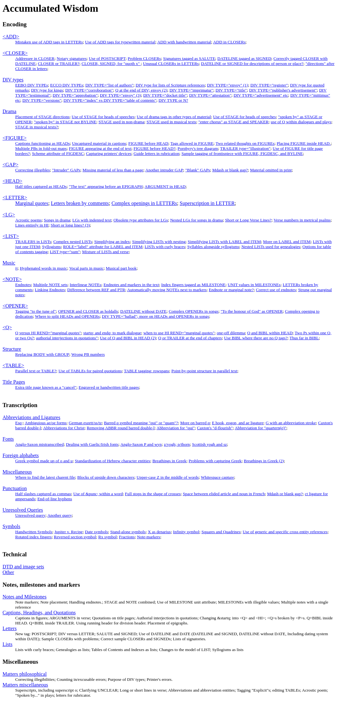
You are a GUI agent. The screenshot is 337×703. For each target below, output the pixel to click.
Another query (59, 515)
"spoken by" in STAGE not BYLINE (65, 121)
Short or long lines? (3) (70, 225)
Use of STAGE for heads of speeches (103, 116)
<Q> (7, 327)
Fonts (8, 439)
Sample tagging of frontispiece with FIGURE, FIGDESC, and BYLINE (242, 153)
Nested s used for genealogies (270, 246)
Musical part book (121, 268)
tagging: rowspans (146, 370)
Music (9, 262)
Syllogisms (51, 246)
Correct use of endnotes (276, 289)
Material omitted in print (271, 170)
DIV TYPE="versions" (42, 100)
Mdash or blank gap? (230, 170)
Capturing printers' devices (108, 153)
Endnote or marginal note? (231, 289)
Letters (9, 628)
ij (16, 268)
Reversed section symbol (75, 536)
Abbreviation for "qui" (176, 427)
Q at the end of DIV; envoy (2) (141, 90)
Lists (7, 644)
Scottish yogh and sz (209, 444)
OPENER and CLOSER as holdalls (88, 311)
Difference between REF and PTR (96, 289)
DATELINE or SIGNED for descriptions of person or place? (252, 63)
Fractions (127, 536)
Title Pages (14, 382)
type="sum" (65, 251)
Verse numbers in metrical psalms (302, 220)
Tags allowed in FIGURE (192, 143)
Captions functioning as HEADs (42, 143)
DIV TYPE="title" (231, 90)
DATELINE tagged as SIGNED (244, 58)
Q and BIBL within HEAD (270, 332)
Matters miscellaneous (25, 684)
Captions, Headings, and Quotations (39, 612)
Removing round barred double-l (120, 427)
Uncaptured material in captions (99, 143)
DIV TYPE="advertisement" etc (261, 95)
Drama (9, 111)
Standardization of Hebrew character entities (112, 460)
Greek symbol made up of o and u (44, 460)
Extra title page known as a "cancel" (45, 387)
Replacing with (42, 354)
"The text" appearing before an (106, 186)
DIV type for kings (47, 90)
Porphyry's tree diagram (198, 148)
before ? (154, 148)
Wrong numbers (88, 354)
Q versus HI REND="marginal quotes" (48, 332)
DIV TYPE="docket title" (165, 95)
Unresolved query (30, 515)
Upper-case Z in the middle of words (168, 477)
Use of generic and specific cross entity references (285, 531)
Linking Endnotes (50, 289)
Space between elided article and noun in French (224, 493)
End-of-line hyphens (54, 498)
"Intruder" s (66, 170)
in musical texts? (36, 127)
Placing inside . (304, 143)
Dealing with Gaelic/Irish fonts (92, 444)
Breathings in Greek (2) (264, 460)
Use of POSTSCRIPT (107, 58)
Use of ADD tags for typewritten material (120, 42)
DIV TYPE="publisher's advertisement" (283, 90)
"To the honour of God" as (252, 311)
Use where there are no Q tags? (256, 338)
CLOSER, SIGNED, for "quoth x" (111, 63)
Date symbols (96, 531)
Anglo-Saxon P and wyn (141, 444)
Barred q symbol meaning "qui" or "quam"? (141, 422)
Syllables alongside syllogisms (213, 246)
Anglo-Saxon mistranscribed (39, 444)
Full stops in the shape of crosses (152, 493)
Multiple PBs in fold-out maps (41, 148)
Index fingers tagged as (193, 284)
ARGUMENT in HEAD (165, 186)
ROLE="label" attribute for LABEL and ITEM (102, 246)
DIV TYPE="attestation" (210, 95)
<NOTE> (12, 279)
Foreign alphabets (21, 455)
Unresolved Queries (23, 510)
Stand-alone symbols (128, 531)
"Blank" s (197, 170)
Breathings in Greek (169, 460)
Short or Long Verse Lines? (248, 220)
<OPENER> (15, 306)
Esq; (19, 422)
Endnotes (23, 284)
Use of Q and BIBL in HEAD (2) (128, 338)
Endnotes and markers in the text (131, 284)
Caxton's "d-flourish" (215, 427)
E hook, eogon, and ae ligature (237, 422)
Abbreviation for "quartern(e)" (260, 427)
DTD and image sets (23, 566)
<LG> (9, 214)
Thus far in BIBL (304, 338)
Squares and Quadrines (220, 531)
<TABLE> (13, 365)
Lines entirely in (32, 225)
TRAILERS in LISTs (33, 241)
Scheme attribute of (58, 153)
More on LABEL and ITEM (287, 241)
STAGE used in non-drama (121, 121)
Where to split (67, 316)
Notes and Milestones (25, 596)
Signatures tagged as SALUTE (189, 58)
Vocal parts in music (86, 268)
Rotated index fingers (33, 536)
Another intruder (164, 170)
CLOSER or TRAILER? (58, 63)
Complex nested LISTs (72, 241)
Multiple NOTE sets (50, 284)
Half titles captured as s (41, 186)
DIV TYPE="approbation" (75, 95)
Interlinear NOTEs (85, 284)
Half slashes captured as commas (43, 493)
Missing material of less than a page (112, 170)
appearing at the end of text (100, 148)
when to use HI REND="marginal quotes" (178, 332)
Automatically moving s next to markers (167, 289)
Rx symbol (107, 536)
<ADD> (11, 36)
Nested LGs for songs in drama (196, 220)
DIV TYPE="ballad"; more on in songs (155, 316)
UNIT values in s (254, 284)
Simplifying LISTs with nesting (158, 241)
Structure (12, 349)
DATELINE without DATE (143, 311)
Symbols (11, 526)
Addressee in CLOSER (35, 58)
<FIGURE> (15, 138)
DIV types (13, 79)
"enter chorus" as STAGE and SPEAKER (233, 121)
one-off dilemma (231, 332)
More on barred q (195, 422)
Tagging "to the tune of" (35, 311)
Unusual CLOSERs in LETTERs (171, 63)
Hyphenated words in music (43, 268)
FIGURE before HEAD (148, 143)
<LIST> (11, 236)
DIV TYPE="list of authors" (109, 85)
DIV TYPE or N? (173, 100)
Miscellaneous (17, 472)
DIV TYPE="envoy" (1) (227, 85)
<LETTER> (15, 197)
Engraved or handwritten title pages (109, 387)
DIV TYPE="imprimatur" (191, 90)
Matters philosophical (25, 674)
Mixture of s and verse (105, 251)
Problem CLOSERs (144, 58)
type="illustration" (245, 148)
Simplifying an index (112, 241)
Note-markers (148, 536)
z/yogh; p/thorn (177, 444)
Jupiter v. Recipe (69, 531)
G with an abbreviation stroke (291, 422)
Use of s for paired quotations (90, 370)
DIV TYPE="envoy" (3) (120, 95)
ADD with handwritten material (184, 42)
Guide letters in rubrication (156, 153)
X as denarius (159, 531)
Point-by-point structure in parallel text (204, 370)
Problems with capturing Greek (215, 460)
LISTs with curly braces (165, 246)
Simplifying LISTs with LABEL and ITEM (224, 241)
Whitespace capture (217, 477)
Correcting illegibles (32, 170)
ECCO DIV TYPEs (66, 85)
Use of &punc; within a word (98, 493)
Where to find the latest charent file (45, 477)
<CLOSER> (15, 53)
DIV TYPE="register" (269, 85)
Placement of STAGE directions (42, 116)
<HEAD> (12, 181)
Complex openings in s (144, 203)
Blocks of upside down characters (105, 477)
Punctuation (15, 488)
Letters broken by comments (80, 203)
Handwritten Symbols (33, 531)
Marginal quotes (31, 203)
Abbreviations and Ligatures (31, 417)
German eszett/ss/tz (85, 422)
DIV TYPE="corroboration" (89, 90)
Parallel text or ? (35, 370)
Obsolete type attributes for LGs (140, 220)
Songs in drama (57, 220)
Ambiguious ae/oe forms (46, 422)
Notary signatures (72, 58)
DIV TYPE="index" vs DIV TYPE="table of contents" (109, 100)
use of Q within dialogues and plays (301, 121)
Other (8, 572)
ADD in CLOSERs (229, 42)
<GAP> (10, 164)
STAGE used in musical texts (171, 121)
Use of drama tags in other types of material (174, 116)
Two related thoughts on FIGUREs (245, 143)
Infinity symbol (186, 531)
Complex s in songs (193, 311)
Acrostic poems (28, 220)
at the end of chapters (190, 338)
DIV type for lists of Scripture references (170, 85)
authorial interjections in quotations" (67, 338)
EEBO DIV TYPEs (31, 85)
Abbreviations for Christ (63, 427)
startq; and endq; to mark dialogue (112, 332)
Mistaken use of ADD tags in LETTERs (49, 42)
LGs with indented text (91, 220)
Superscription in (207, 203)
